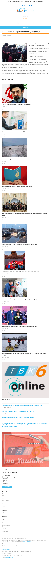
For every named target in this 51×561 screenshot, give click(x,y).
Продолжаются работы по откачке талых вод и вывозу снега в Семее (19, 244)
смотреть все (5, 402)
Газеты (4, 480)
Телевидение (6, 475)
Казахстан (4, 497)
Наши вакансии (6, 549)
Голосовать (7, 486)
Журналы (5, 483)
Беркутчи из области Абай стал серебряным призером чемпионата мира (20, 271)
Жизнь (4, 523)
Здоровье (4, 526)
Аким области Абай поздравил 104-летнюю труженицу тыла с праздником (21, 299)
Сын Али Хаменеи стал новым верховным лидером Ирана (16, 104)
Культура (4, 516)
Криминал (4, 530)
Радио (4, 481)
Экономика (5, 510)
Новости (4, 491)
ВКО (3, 495)
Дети (3, 506)
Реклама (27, 1)
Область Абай (5, 500)
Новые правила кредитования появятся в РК (13, 131)
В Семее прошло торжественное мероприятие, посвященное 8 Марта (19, 326)
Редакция (32, 1)
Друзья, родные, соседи (8, 477)
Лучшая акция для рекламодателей (15, 1)
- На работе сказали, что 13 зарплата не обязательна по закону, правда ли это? (22, 405)
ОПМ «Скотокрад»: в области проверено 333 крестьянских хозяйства (19, 159)
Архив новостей (39, 1)
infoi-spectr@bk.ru (9, 557)
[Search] (25, 23)
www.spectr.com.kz (27, 541)
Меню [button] (25, 28)
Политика (4, 503)
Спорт (3, 519)
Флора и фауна (5, 531)
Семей (3, 493)
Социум (4, 528)
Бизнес (4, 512)
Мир (3, 498)
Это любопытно (6, 525)
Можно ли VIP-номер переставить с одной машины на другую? (18, 417)
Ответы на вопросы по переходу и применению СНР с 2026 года (18, 411)
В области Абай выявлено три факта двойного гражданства (17, 186)
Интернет (5, 478)
